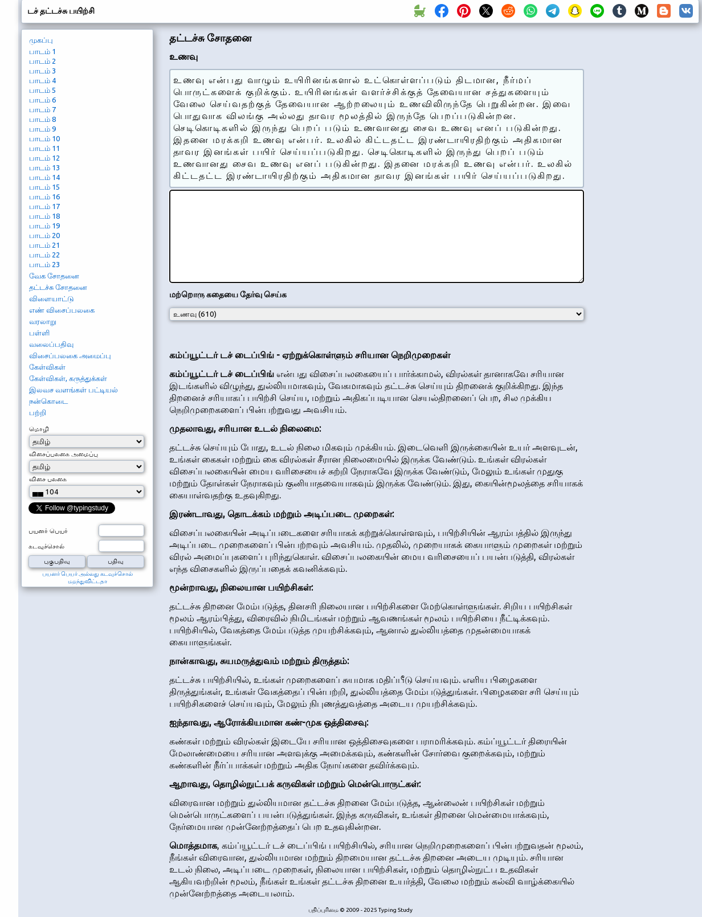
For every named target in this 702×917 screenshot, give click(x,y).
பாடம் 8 (42, 119)
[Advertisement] (645, 220)
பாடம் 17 (44, 206)
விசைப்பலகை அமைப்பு (70, 355)
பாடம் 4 (42, 80)
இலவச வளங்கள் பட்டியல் (73, 390)
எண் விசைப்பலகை (62, 310)
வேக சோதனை (54, 276)
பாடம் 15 (44, 187)
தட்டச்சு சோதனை (58, 287)
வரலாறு (42, 321)
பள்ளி (39, 333)
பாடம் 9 (42, 129)
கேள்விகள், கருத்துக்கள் (68, 378)
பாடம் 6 (42, 100)
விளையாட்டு (51, 298)
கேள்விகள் (47, 367)
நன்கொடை (48, 401)
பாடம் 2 (42, 61)
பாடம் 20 (44, 235)
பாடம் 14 (44, 177)
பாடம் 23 (44, 264)
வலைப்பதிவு (51, 344)
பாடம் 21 (44, 245)
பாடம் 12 (44, 158)
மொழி (39, 428)
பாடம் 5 (42, 90)
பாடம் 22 (44, 255)
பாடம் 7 (42, 109)
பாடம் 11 (44, 148)
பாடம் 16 (44, 196)
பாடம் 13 (44, 167)
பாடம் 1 (42, 51)
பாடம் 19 (44, 226)
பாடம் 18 (44, 216)
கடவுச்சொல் (46, 546)
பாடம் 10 (44, 138)
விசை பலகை (48, 479)
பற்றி (37, 412)
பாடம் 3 (42, 71)
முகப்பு (41, 40)
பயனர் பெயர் (48, 530)
